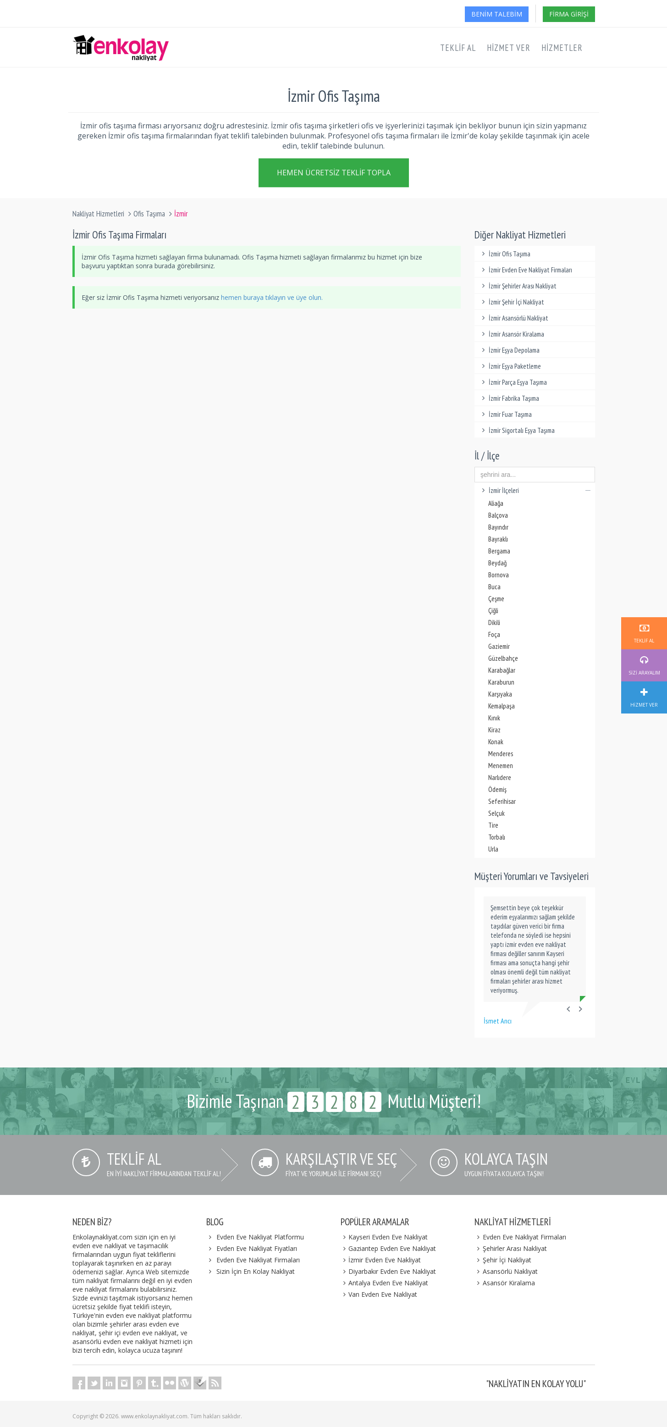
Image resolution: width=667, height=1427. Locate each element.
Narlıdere (499, 777)
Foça (494, 634)
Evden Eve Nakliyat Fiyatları (256, 1248)
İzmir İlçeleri (534, 490)
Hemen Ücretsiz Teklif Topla (334, 174)
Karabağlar (501, 670)
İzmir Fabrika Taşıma (509, 398)
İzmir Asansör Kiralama (511, 334)
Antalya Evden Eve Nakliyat (385, 1282)
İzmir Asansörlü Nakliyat (513, 318)
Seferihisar (502, 801)
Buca (494, 586)
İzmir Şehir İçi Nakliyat (511, 302)
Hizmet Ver (508, 47)
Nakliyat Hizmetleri (98, 214)
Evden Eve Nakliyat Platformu (260, 1237)
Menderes (500, 753)
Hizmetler (562, 47)
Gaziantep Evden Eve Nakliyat (388, 1248)
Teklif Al (458, 47)
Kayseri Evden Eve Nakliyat (384, 1237)
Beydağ (497, 563)
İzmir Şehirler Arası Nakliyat (518, 286)
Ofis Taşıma (149, 214)
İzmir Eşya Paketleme (510, 366)
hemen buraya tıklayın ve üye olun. (272, 297)
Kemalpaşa (501, 706)
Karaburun (501, 682)
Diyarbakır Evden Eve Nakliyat (388, 1271)
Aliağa (495, 503)
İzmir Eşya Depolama (509, 350)
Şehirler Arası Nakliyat (510, 1248)
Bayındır (498, 527)
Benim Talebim (496, 14)
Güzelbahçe (503, 658)
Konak (495, 741)
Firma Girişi (569, 14)
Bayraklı (498, 539)
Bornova (498, 574)
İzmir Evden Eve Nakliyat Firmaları (525, 269)
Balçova (498, 515)
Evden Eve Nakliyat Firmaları (258, 1260)
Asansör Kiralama (504, 1282)
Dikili (494, 622)
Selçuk (496, 813)
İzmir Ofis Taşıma (504, 253)
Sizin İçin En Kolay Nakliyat (255, 1271)
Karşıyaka (500, 694)
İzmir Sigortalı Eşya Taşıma (517, 430)
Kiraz (494, 729)
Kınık (494, 718)
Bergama (499, 551)
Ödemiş (497, 789)
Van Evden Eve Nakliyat (379, 1294)
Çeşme (496, 598)
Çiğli (493, 610)
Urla (493, 849)
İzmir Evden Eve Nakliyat (381, 1260)
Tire (493, 825)
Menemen (500, 765)
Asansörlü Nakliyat (506, 1271)
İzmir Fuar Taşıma (505, 414)
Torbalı (496, 837)
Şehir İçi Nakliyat (502, 1260)
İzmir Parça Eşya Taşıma (513, 382)
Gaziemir (499, 646)
